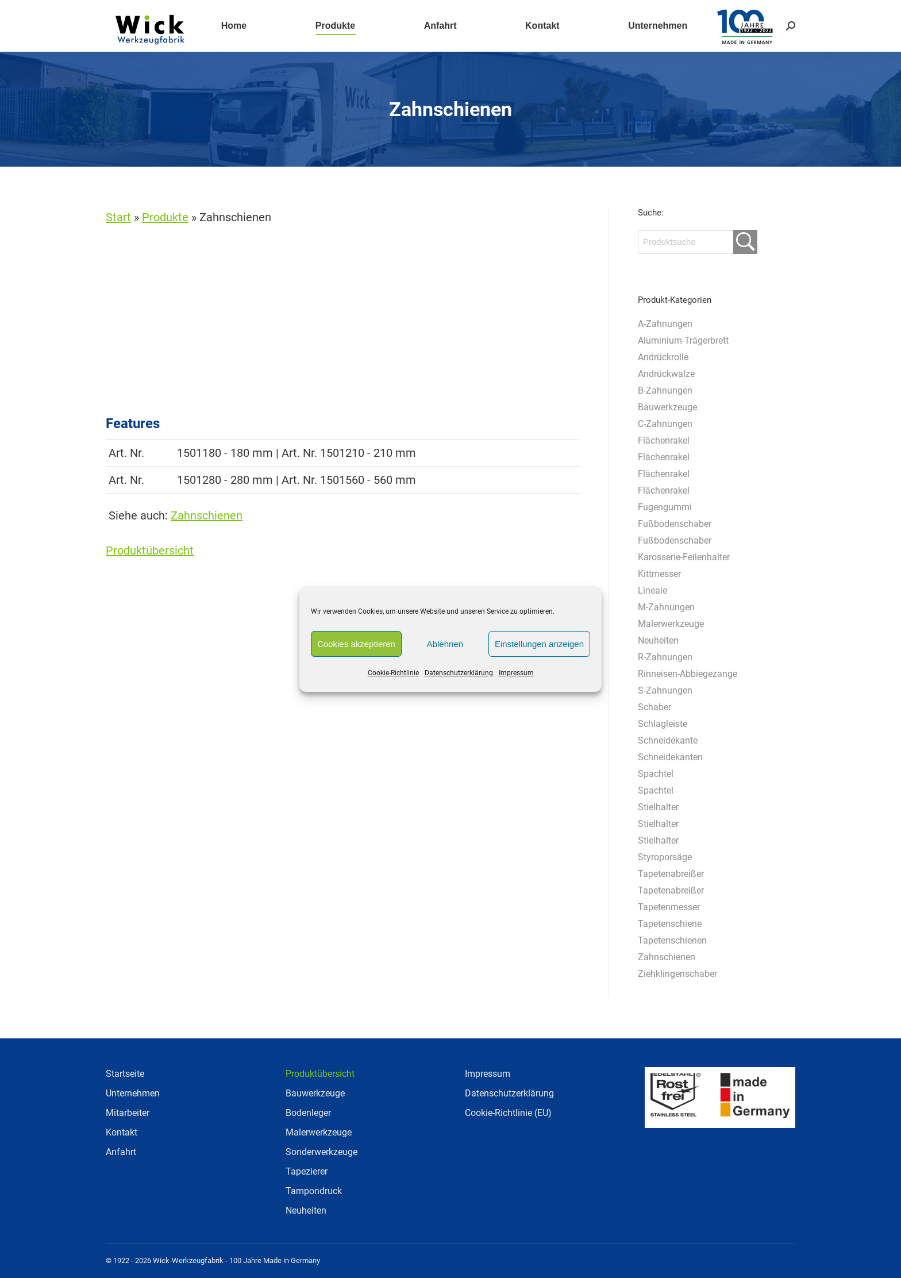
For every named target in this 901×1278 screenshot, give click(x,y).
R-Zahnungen (665, 657)
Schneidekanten (670, 757)
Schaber (654, 707)
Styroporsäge (665, 857)
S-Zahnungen (665, 690)
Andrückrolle (663, 357)
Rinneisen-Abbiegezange (687, 673)
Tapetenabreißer (671, 873)
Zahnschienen (206, 515)
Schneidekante (668, 740)
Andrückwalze (666, 373)
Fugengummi (665, 507)
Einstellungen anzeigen (539, 644)
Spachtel (655, 773)
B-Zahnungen (665, 390)
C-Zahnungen (665, 423)
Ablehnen (445, 644)
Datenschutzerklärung (459, 673)
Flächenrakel (664, 440)
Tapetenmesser (669, 907)
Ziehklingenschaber (677, 973)
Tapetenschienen (672, 940)
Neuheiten (658, 640)
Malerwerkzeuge (671, 623)
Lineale (652, 590)
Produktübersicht (150, 550)
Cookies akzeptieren (356, 644)
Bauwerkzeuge (667, 407)
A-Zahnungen (665, 323)
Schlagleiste (662, 723)
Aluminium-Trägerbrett (683, 340)
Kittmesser (659, 573)
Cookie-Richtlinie (393, 673)
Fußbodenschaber (674, 523)
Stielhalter (658, 807)
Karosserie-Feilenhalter (684, 557)
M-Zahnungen (666, 607)
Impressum (516, 673)
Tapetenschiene (670, 923)
